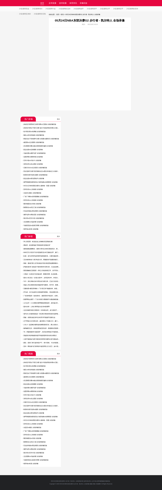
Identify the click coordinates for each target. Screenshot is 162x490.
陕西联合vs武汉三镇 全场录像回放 (34, 207)
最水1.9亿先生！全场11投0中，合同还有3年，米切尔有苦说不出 (44, 277)
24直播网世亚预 (40, 14)
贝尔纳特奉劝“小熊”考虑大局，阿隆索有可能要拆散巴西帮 (42, 259)
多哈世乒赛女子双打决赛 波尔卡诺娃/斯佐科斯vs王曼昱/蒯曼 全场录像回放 (47, 128)
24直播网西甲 (92, 9)
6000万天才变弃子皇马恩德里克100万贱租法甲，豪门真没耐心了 (44, 252)
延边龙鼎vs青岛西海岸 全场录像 (33, 178)
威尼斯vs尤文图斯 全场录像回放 (33, 142)
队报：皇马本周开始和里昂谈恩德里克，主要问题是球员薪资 (43, 256)
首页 (42, 3)
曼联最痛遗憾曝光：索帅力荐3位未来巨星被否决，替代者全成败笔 (44, 249)
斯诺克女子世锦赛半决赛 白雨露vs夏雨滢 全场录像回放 (41, 139)
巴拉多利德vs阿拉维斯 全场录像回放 (35, 211)
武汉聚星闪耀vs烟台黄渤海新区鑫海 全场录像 (38, 146)
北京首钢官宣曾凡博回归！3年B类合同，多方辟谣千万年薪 (42, 310)
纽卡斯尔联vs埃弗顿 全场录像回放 (34, 131)
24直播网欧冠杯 (64, 9)
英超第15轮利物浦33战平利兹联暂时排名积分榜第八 (40, 335)
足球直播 (52, 3)
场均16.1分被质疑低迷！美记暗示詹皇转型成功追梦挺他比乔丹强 (44, 314)
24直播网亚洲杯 (25, 14)
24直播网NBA (37, 9)
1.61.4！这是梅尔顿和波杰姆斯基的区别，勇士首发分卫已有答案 (44, 324)
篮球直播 (63, 3)
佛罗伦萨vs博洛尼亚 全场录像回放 (34, 214)
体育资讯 (73, 3)
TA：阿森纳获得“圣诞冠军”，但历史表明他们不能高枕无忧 (42, 332)
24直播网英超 (24, 9)
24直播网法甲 (105, 9)
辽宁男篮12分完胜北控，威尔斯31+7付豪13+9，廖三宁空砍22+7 (44, 321)
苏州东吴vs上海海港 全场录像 (33, 189)
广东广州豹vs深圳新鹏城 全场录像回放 (35, 196)
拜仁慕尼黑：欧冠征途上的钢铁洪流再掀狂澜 (37, 241)
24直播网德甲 (79, 9)
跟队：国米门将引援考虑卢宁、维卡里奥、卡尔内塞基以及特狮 (43, 343)
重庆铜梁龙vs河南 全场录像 (32, 204)
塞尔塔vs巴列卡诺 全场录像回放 (33, 218)
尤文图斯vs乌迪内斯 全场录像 (33, 222)
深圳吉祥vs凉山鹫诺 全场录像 (33, 164)
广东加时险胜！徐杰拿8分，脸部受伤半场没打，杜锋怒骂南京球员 (44, 296)
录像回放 (83, 3)
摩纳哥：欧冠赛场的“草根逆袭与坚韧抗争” (36, 245)
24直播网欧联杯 (132, 9)
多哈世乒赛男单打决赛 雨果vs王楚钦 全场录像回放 (39, 124)
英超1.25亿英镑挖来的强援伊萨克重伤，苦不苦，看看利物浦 (42, 285)
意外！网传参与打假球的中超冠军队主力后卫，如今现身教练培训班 (45, 346)
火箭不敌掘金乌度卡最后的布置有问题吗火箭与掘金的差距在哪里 (44, 339)
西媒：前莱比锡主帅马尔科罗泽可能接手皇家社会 (39, 317)
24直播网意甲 (118, 9)
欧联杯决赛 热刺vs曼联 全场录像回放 (35, 175)
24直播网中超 (51, 9)
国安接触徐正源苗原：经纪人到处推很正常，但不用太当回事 (43, 270)
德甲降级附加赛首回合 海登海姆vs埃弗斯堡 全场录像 (40, 182)
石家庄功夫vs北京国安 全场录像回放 (35, 167)
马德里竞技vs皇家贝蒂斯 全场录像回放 (35, 225)
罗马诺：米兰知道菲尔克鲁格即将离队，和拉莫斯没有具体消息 (43, 292)
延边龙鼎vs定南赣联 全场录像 (33, 149)
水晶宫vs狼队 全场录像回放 (32, 193)
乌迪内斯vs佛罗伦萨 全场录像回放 (34, 153)
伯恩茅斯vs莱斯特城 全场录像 (33, 157)
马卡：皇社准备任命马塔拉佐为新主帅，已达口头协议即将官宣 (43, 281)
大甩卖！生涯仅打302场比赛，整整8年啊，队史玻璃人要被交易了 (44, 274)
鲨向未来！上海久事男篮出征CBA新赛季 (36, 306)
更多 (58, 119)
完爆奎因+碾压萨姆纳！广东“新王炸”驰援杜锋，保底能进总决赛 (43, 288)
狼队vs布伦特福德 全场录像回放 (33, 135)
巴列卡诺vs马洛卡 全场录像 (32, 160)
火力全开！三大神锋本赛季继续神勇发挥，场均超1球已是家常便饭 (44, 303)
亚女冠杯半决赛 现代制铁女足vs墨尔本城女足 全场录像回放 (42, 171)
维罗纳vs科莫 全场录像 (30, 229)
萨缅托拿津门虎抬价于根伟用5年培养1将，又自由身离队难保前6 (44, 267)
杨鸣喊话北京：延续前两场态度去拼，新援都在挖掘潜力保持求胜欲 (45, 328)
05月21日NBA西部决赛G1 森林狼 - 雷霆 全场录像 (39, 186)
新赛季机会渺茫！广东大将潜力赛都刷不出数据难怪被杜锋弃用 (43, 299)
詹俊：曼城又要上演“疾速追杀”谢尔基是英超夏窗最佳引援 (42, 263)
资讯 (62, 14)
